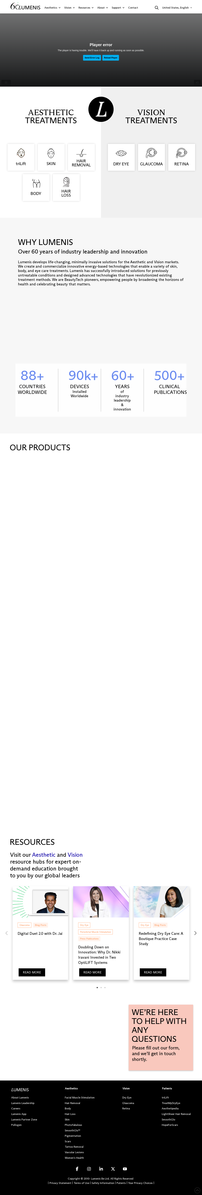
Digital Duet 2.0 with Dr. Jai (40, 933)
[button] (156, 7)
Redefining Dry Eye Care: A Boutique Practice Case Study (161, 938)
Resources (86, 7)
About (102, 7)
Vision (69, 7)
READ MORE (32, 972)
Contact (133, 7)
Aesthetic (43, 854)
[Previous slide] (7, 933)
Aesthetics (52, 7)
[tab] (97, 988)
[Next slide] (195, 933)
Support (118, 7)
